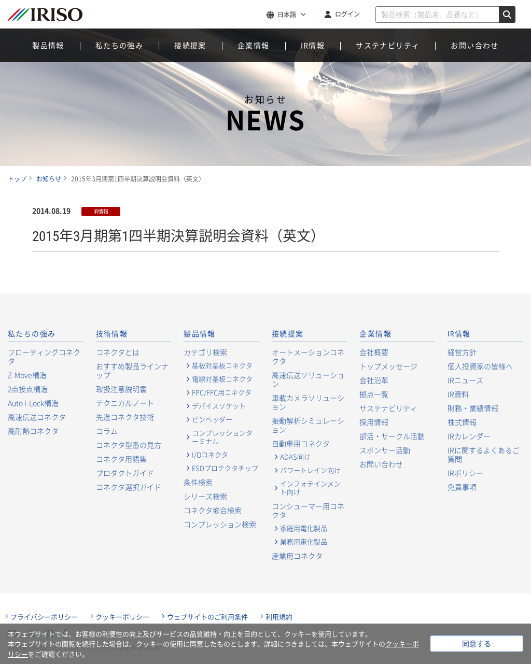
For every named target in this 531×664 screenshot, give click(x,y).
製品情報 (48, 45)
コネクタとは (117, 352)
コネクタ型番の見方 (128, 445)
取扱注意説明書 (121, 389)
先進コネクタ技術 (125, 417)
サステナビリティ (388, 45)
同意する (476, 643)
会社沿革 (373, 380)
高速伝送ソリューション (308, 379)
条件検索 (198, 482)
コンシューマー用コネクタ (308, 510)
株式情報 (462, 422)
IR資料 (458, 394)
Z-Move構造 (27, 375)
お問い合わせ (474, 45)
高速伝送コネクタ (37, 417)
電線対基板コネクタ (222, 379)
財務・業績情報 (473, 408)
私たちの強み (119, 45)
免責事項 (462, 487)
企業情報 (253, 45)
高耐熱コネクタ (33, 431)
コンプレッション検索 (220, 524)
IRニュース (465, 380)
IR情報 (313, 45)
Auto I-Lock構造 (33, 403)
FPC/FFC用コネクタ (221, 392)
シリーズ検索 (205, 496)
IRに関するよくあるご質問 (484, 454)
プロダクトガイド (125, 473)
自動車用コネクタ (301, 443)
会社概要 (373, 352)
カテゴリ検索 (205, 352)
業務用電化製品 (303, 542)
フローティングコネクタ (44, 356)
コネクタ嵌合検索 (213, 510)
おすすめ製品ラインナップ (132, 370)
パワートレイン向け (310, 470)
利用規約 (279, 617)
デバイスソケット (219, 406)
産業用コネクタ (297, 555)
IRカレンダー (469, 436)
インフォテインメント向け (310, 487)
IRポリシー (465, 473)
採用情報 (373, 422)
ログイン (347, 14)
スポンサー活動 (384, 450)
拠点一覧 (373, 394)
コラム (107, 431)
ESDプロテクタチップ (225, 468)
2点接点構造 (28, 389)
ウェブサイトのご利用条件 (207, 617)
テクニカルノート (125, 403)
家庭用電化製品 (303, 528)
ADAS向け (295, 457)
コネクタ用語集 (121, 459)
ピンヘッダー (212, 419)
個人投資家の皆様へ (480, 366)
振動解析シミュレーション (308, 424)
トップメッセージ (388, 366)
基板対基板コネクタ (222, 365)
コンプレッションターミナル (222, 437)
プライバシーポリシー (44, 617)
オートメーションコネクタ (308, 356)
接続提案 (190, 45)
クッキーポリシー (122, 617)
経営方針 (462, 352)
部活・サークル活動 (392, 436)
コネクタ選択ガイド (128, 487)
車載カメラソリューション (308, 402)
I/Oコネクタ (210, 454)
